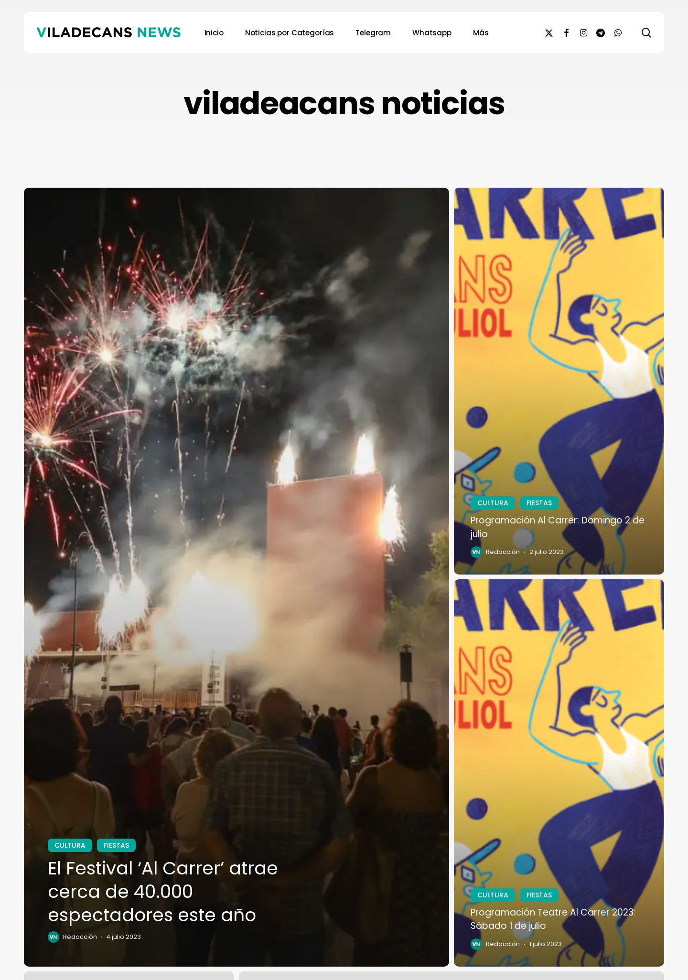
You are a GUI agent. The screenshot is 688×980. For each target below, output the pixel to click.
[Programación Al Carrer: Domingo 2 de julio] (559, 381)
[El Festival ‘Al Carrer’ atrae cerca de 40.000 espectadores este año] (236, 577)
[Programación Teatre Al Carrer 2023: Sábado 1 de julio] (559, 773)
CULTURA (70, 845)
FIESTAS (116, 845)
